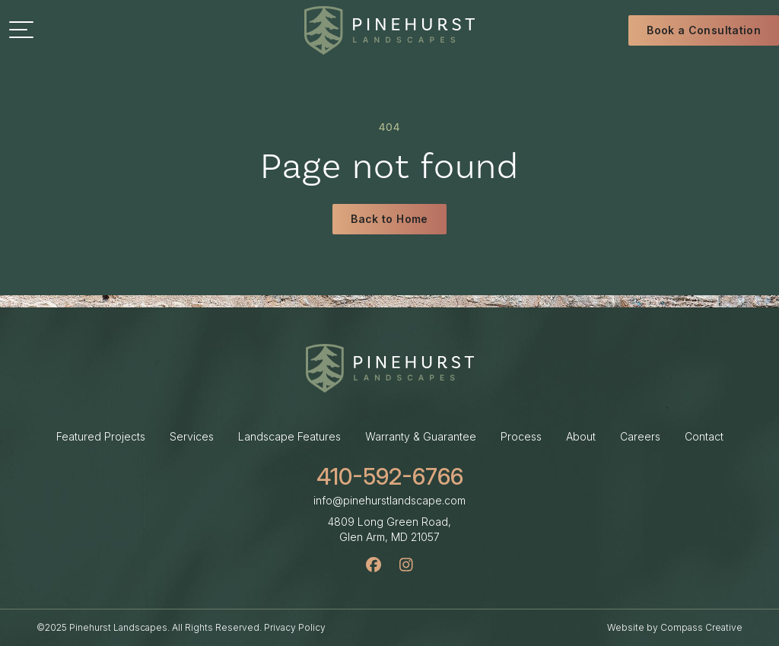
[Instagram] (406, 564)
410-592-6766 (389, 476)
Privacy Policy (295, 627)
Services (192, 436)
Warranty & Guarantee (420, 436)
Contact (704, 436)
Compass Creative (701, 627)
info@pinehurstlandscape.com (389, 500)
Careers (640, 436)
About (581, 436)
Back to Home (389, 220)
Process (521, 436)
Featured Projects (100, 436)
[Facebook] (373, 564)
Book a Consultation (704, 30)
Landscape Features (289, 436)
